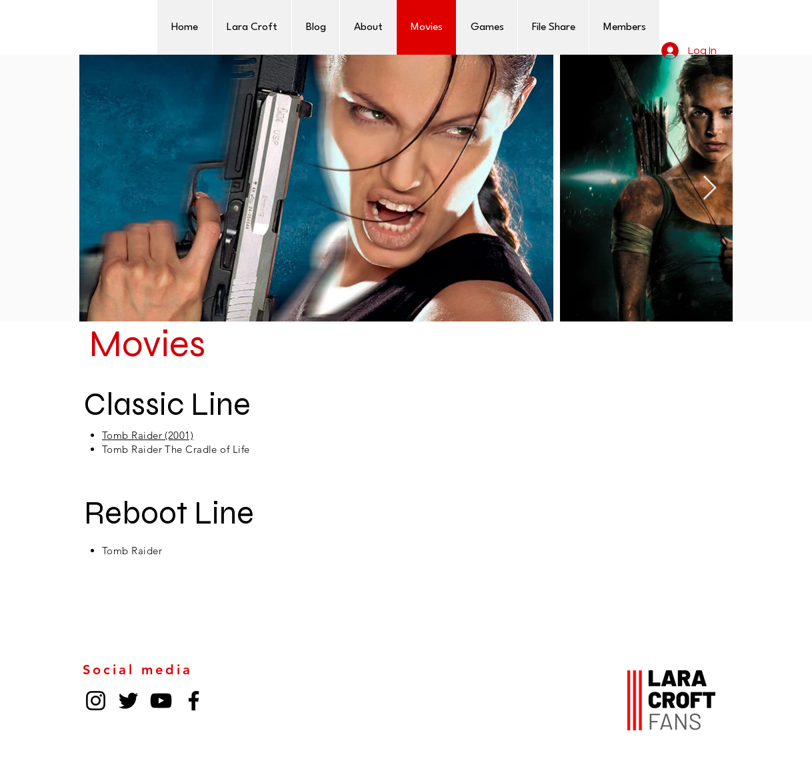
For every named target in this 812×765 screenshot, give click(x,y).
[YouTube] (161, 701)
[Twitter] (128, 701)
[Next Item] (709, 188)
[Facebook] (194, 701)
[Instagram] (96, 701)
